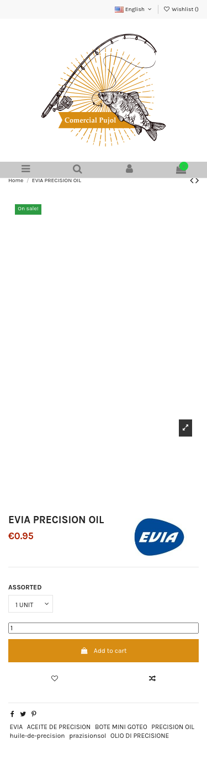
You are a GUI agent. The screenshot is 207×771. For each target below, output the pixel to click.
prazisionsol (87, 736)
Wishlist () (181, 9)
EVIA (16, 727)
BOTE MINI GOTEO (121, 727)
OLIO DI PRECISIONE (139, 736)
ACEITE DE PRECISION (59, 727)
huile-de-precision (37, 736)
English (134, 9)
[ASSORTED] (30, 604)
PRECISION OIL (172, 727)
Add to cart (104, 651)
